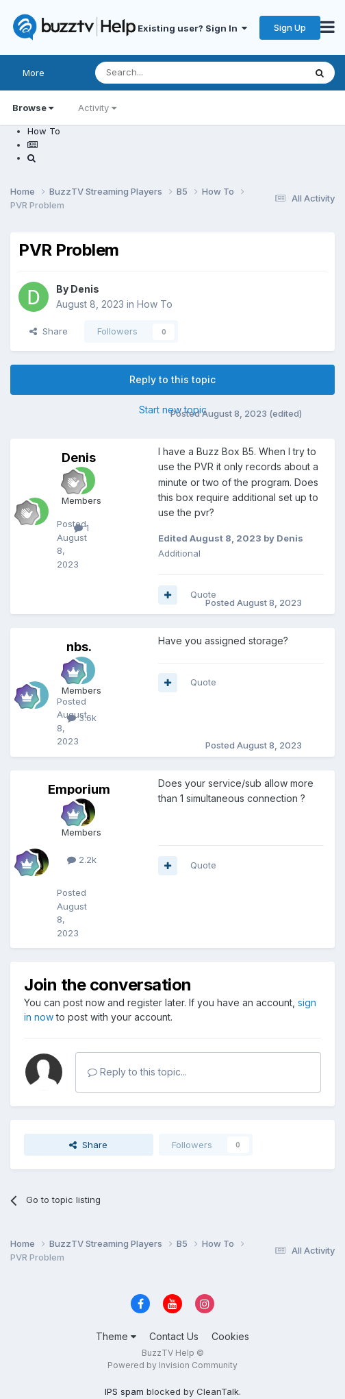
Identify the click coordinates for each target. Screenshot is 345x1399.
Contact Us (174, 1336)
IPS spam (124, 1391)
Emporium (79, 789)
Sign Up (290, 27)
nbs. (79, 647)
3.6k (82, 717)
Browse (32, 107)
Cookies (230, 1336)
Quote (203, 594)
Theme (116, 1336)
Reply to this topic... (137, 1072)
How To (154, 304)
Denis (85, 289)
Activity (97, 107)
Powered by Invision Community (172, 1365)
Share (48, 331)
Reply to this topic (172, 379)
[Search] (165, 73)
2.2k (82, 859)
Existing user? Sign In (192, 28)
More (33, 72)
